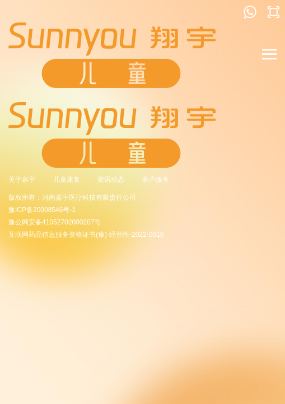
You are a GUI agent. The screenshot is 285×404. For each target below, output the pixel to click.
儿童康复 (66, 179)
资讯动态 (110, 179)
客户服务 (155, 179)
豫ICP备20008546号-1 (42, 210)
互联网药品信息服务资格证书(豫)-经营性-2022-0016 (85, 234)
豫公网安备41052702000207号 (54, 222)
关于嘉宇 (21, 179)
